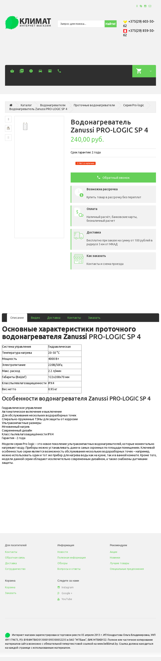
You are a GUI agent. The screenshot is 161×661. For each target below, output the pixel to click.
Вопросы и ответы (68, 569)
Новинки (115, 557)
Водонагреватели (52, 105)
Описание (17, 317)
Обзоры (62, 563)
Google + (64, 593)
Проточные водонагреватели (94, 105)
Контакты (74, 317)
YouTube (64, 599)
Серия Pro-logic (133, 105)
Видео (35, 317)
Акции (113, 552)
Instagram (65, 587)
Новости (62, 552)
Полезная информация (71, 557)
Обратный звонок (113, 177)
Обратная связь (15, 557)
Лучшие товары (119, 563)
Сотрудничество (15, 569)
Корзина (10, 587)
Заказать (94, 317)
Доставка (53, 317)
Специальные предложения (127, 569)
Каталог (26, 105)
